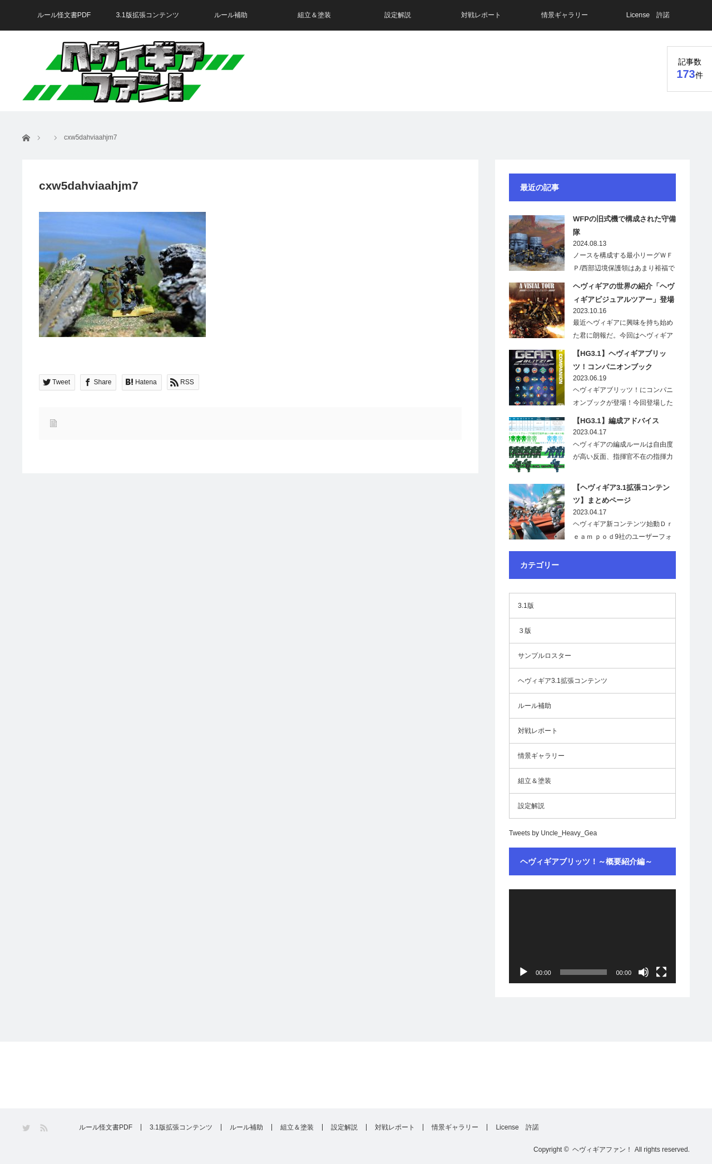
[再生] (523, 972)
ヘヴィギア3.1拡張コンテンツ (562, 681)
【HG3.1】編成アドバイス (616, 421)
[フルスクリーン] (661, 972)
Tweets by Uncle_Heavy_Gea (553, 833)
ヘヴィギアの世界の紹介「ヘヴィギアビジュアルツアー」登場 (623, 292)
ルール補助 (231, 15)
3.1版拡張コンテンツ (147, 15)
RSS (45, 1128)
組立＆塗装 (314, 15)
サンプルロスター (544, 656)
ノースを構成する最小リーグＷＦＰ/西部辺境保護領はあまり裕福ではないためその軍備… (624, 268)
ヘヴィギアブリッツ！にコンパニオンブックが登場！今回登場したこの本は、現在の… (623, 402)
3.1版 (526, 606)
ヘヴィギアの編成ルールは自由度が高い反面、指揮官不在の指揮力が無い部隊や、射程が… (623, 457)
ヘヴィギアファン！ (602, 1149)
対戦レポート (481, 15)
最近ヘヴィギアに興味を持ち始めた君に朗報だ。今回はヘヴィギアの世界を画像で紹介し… (623, 335)
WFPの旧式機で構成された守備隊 (624, 225)
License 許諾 (647, 15)
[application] (592, 936)
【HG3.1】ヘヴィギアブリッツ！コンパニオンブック (619, 359)
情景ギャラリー (564, 15)
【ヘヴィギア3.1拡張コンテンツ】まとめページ (621, 493)
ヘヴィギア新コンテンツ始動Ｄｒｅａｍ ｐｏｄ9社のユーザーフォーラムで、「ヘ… (623, 536)
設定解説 (397, 15)
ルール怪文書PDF (64, 15)
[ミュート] (643, 972)
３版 (524, 631)
